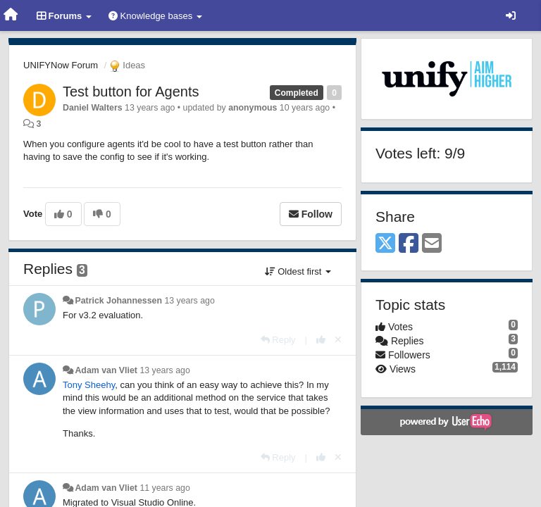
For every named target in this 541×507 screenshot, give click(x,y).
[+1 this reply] (320, 339)
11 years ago (164, 488)
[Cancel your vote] (338, 339)
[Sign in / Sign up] (510, 15)
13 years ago (189, 301)
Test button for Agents (131, 91)
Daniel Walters (93, 108)
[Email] (432, 244)
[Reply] (278, 339)
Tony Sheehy (89, 385)
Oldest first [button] (298, 271)
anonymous (252, 108)
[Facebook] (408, 244)
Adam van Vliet (106, 370)
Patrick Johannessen (118, 301)
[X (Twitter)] (385, 244)
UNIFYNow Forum (60, 65)
